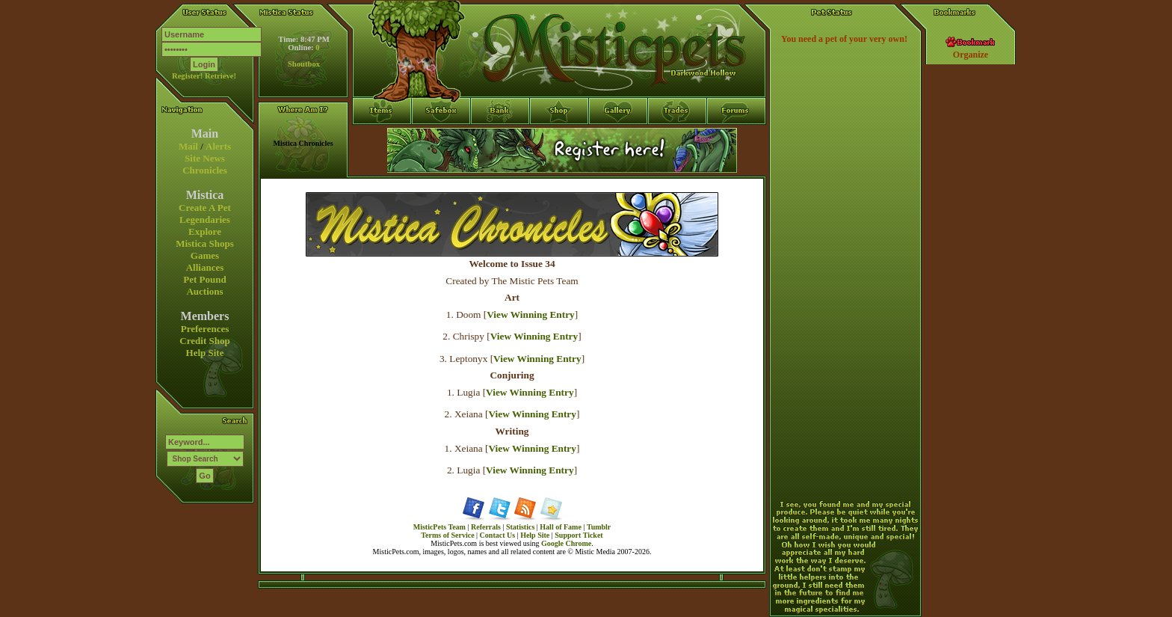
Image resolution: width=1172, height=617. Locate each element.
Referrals (486, 527)
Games (205, 255)
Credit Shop (204, 340)
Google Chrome (566, 543)
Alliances (205, 267)
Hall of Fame (561, 527)
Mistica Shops (205, 243)
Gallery (618, 138)
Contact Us (498, 535)
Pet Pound (204, 279)
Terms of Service (447, 535)
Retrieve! (220, 76)
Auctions (204, 291)
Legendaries (204, 219)
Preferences (205, 328)
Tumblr (599, 527)
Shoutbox (304, 64)
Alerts (218, 146)
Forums (736, 138)
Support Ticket (578, 535)
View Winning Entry (531, 314)
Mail (188, 146)
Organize (970, 54)
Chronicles (204, 170)
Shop (559, 138)
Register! (187, 76)
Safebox (441, 138)
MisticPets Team (439, 527)
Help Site (205, 352)
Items (382, 165)
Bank (500, 138)
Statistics (520, 527)
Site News (205, 158)
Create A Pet (205, 207)
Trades (677, 138)
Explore (204, 231)
